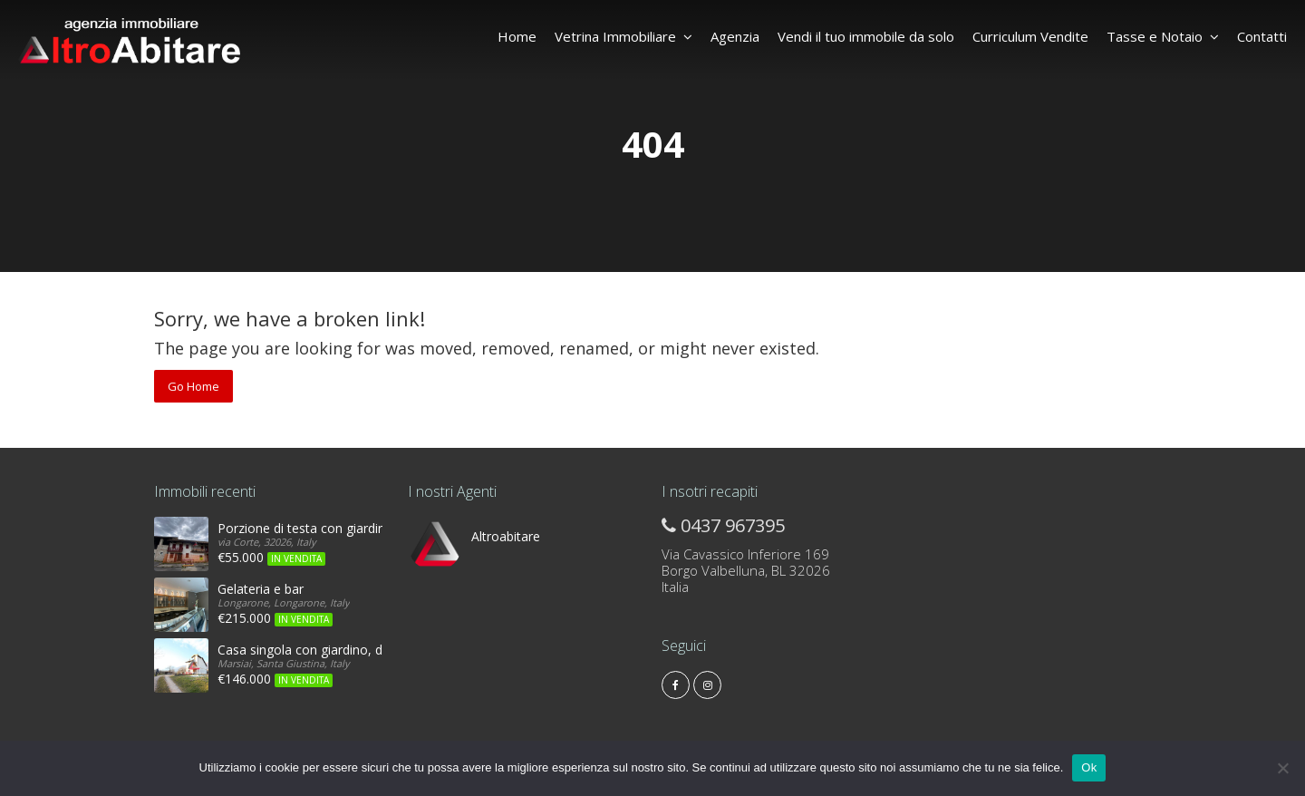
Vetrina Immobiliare (623, 36)
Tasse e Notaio (1163, 36)
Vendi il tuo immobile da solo (866, 36)
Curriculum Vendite (1030, 36)
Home (517, 36)
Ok (1089, 767)
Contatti (1262, 36)
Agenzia (734, 36)
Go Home (193, 386)
